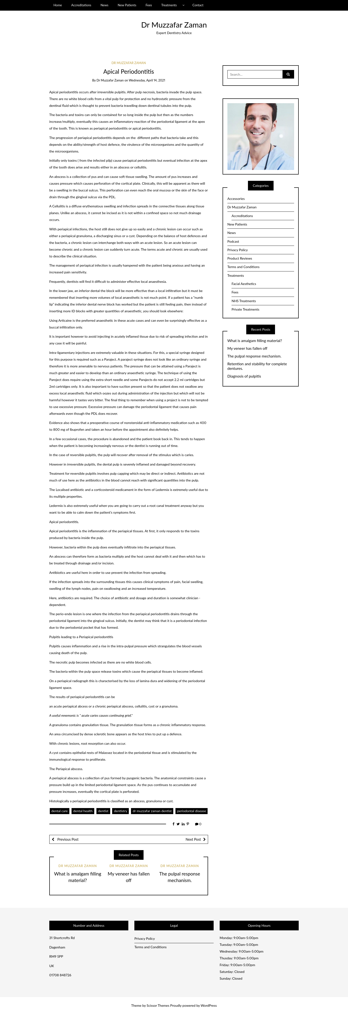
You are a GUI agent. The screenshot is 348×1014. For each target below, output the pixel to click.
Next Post (193, 839)
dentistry (120, 811)
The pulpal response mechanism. (254, 356)
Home (57, 5)
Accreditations (81, 5)
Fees (148, 5)
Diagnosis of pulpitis (244, 376)
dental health (83, 811)
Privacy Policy (237, 250)
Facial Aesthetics (244, 284)
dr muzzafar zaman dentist (152, 811)
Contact (197, 5)
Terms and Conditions (243, 267)
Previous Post (68, 839)
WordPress (209, 1005)
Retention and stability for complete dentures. (257, 366)
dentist (103, 811)
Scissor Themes (158, 1005)
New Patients (127, 5)
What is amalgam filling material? (254, 340)
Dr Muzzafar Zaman (174, 24)
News (105, 5)
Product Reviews (239, 258)
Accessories (236, 199)
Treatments (169, 5)
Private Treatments (245, 309)
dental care (59, 811)
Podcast (233, 241)
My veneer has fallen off (247, 348)
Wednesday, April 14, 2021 (147, 80)
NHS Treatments (244, 301)
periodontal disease (191, 811)
